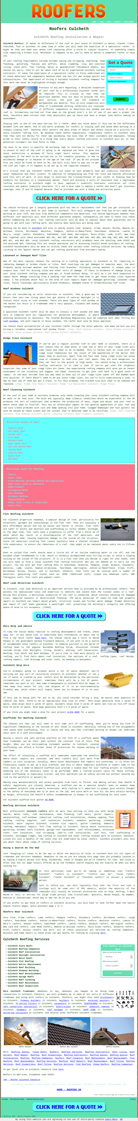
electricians (63, 1007)
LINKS (101, 22)
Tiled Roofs (39, 1052)
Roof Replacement (95, 1058)
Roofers (54, 1052)
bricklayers (107, 997)
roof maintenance (42, 814)
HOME (94, 22)
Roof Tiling (119, 1052)
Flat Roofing (83, 1064)
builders (64, 1000)
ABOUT (109, 22)
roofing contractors (63, 240)
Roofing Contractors (97, 1052)
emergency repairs (25, 827)
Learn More (111, 1119)
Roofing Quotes (20, 1052)
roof (49, 50)
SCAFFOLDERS (91, 1003)
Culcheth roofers (37, 811)
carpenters (60, 1003)
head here (40, 638)
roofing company (119, 395)
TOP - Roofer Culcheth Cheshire (21, 1080)
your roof (48, 91)
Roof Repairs (77, 1061)
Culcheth (37, 228)
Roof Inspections (52, 1055)
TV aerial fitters (26, 1003)
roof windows (10, 321)
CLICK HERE (73, 712)
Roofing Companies (42, 1058)
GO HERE (49, 800)
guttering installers (15, 1013)
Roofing (7, 228)
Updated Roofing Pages (35, 1099)
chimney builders (30, 1000)
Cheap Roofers (101, 1064)
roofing (129, 243)
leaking (62, 408)
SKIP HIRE (89, 1010)
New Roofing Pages (17, 1099)
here (103, 933)
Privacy (133, 1099)
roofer (126, 46)
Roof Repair (21, 1055)
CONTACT (117, 22)
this (5, 635)
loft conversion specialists (20, 1007)
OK (121, 1119)
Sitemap (5, 1099)
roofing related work (93, 836)
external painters (99, 1000)
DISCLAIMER (129, 22)
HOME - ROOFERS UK (69, 1089)
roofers (39, 997)
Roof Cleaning (75, 1058)
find (12, 917)
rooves (90, 147)
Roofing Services (72, 1052)
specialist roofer (64, 73)
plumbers (21, 1010)
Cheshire (128, 836)
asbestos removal (99, 1007)
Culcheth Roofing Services (26, 939)
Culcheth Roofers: (14, 43)
